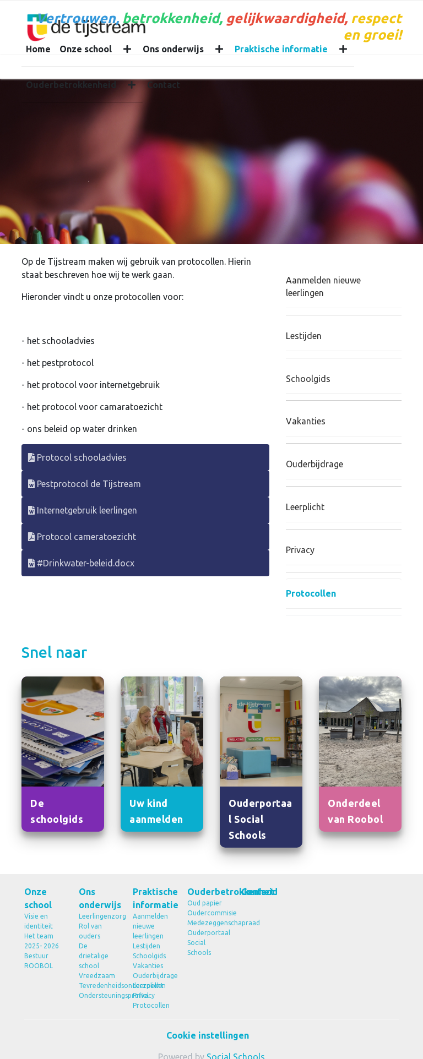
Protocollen (311, 593)
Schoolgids (308, 379)
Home (38, 49)
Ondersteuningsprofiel (98, 995)
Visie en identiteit (38, 921)
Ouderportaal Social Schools (206, 942)
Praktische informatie (281, 49)
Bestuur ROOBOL (38, 960)
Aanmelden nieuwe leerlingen (323, 286)
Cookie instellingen (207, 1035)
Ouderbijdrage (314, 464)
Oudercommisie (206, 912)
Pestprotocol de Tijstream (84, 484)
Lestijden (304, 336)
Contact (163, 85)
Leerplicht (305, 507)
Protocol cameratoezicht (82, 537)
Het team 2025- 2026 (41, 940)
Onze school (85, 49)
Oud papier (204, 903)
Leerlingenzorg (98, 916)
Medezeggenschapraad (206, 922)
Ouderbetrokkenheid (71, 85)
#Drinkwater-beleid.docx (81, 563)
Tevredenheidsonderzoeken (98, 985)
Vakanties (306, 421)
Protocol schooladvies (77, 457)
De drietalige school (94, 955)
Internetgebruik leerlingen (82, 510)
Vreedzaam (97, 975)
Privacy (300, 550)
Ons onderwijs (173, 49)
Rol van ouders (90, 931)
